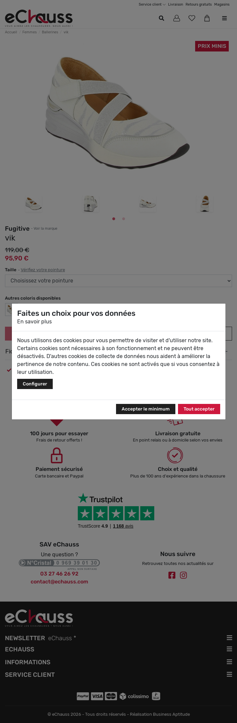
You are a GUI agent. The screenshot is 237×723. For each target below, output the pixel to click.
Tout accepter (199, 409)
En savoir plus (34, 321)
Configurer (35, 384)
